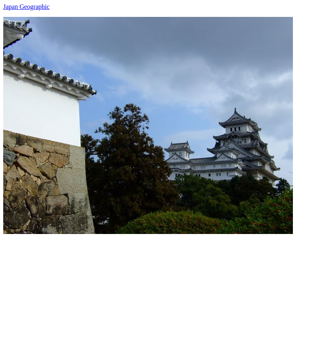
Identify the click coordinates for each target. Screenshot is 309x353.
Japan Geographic (26, 6)
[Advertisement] (154, 290)
